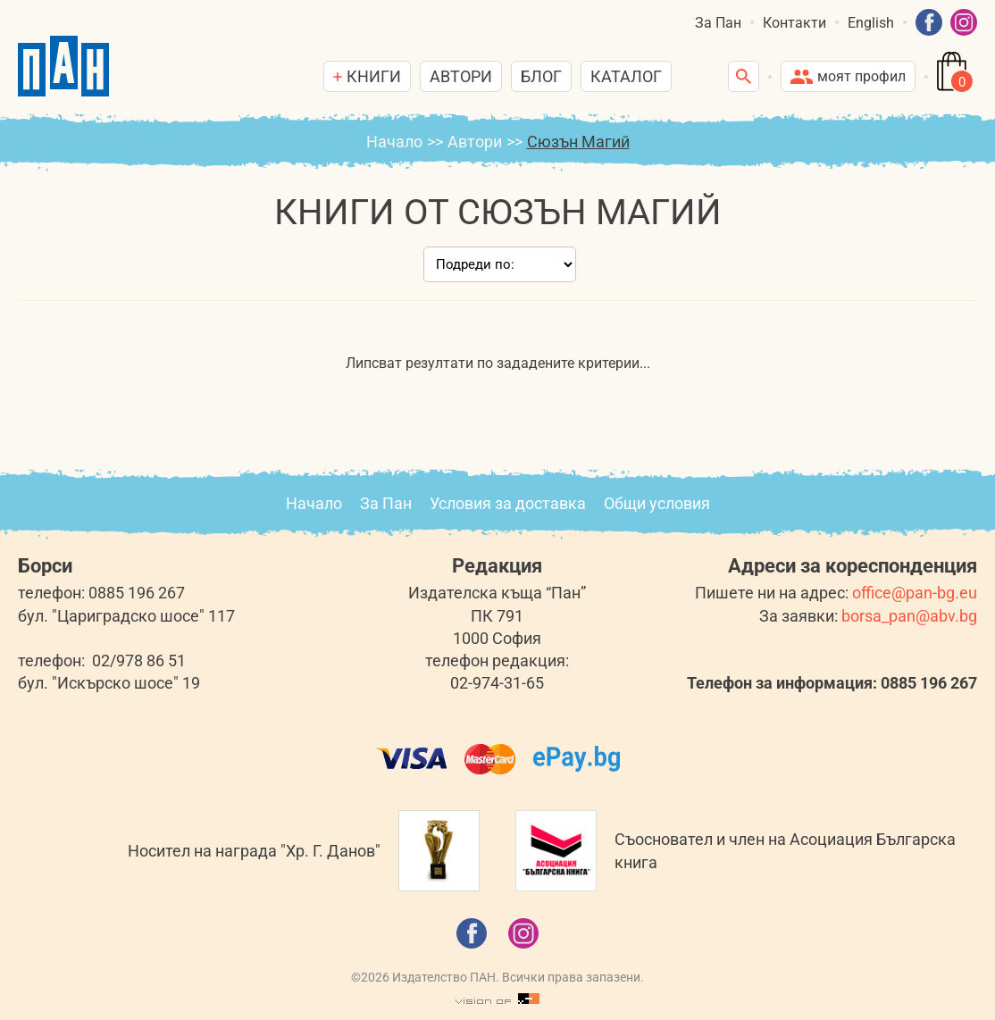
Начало (394, 141)
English (871, 22)
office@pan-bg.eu (914, 592)
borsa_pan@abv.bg (909, 615)
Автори (461, 76)
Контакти (794, 22)
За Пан (718, 22)
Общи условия (657, 503)
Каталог (626, 76)
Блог (541, 76)
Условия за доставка (508, 503)
